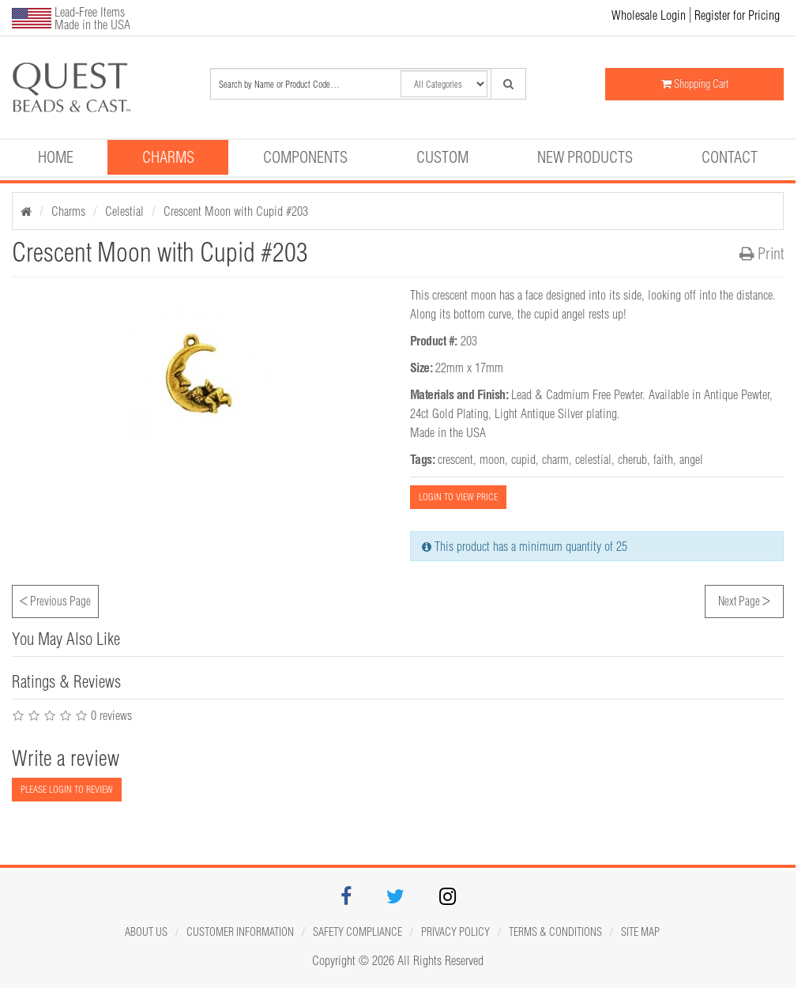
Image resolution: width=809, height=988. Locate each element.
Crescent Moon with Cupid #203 (236, 211)
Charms (168, 157)
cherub (632, 459)
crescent (455, 459)
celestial (593, 459)
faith (663, 459)
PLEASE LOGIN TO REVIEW (67, 789)
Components (305, 157)
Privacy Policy (455, 932)
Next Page (744, 599)
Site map (640, 932)
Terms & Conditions (555, 932)
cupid (523, 459)
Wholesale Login (648, 15)
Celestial (124, 211)
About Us (146, 932)
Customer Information (240, 932)
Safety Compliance (357, 932)
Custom (442, 157)
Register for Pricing (737, 15)
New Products (585, 157)
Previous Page (55, 599)
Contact (730, 157)
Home (55, 157)
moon (492, 459)
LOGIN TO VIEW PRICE (458, 497)
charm (555, 459)
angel (691, 459)
